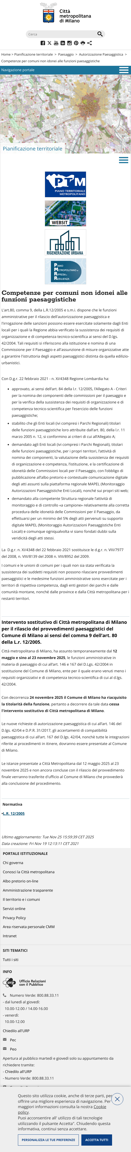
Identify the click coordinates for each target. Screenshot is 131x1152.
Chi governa (13, 862)
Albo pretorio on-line (20, 881)
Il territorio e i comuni (21, 899)
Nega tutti (117, 1099)
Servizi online (14, 908)
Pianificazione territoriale (33, 54)
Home (6, 54)
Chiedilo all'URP (16, 1031)
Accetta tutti (96, 1140)
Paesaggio (66, 54)
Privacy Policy (14, 918)
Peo (13, 1049)
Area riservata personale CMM (29, 927)
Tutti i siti (10, 959)
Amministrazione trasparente (28, 890)
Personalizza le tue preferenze (48, 1140)
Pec (13, 1040)
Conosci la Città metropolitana (28, 872)
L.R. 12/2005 (14, 813)
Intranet (10, 936)
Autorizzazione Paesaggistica (101, 54)
